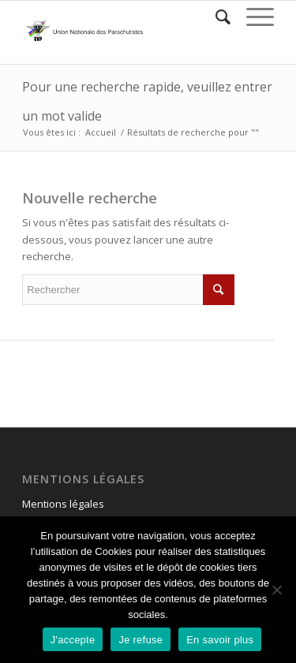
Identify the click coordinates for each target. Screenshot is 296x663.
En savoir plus (219, 640)
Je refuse (140, 640)
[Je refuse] (276, 590)
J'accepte (73, 640)
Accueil (100, 132)
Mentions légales (63, 504)
